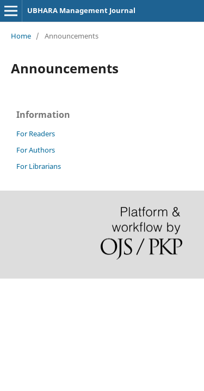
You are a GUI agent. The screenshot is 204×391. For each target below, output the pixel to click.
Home (21, 36)
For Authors (35, 150)
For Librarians (38, 166)
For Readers (35, 133)
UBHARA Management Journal (81, 10)
